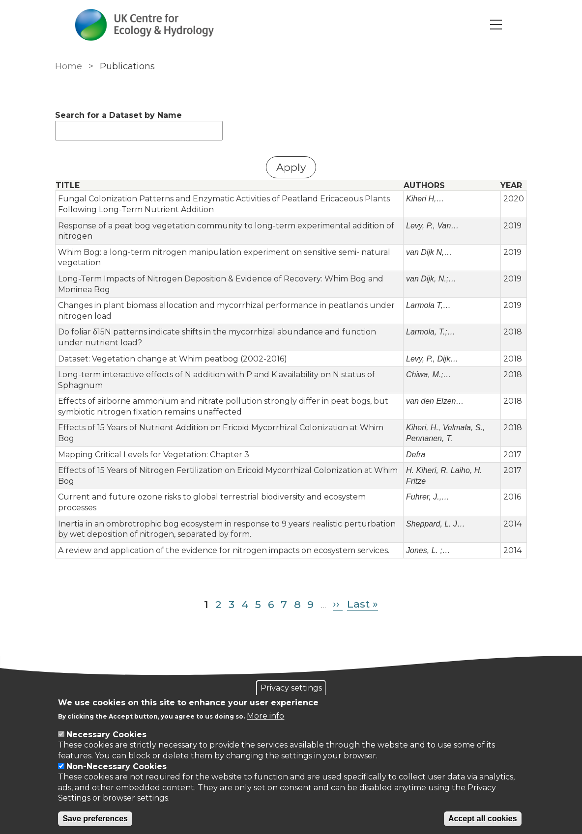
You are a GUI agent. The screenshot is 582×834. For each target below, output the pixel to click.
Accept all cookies (482, 818)
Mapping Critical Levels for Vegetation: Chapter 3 (153, 454)
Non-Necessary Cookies (116, 766)
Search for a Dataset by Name (118, 115)
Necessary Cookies (106, 734)
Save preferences (95, 818)
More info (265, 716)
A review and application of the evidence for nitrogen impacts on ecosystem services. (223, 550)
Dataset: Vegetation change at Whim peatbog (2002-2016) (172, 358)
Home (68, 66)
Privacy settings (291, 688)
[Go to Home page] (144, 24)
